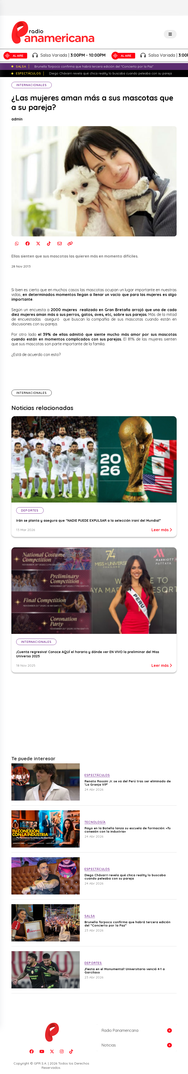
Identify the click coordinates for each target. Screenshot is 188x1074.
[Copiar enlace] (70, 243)
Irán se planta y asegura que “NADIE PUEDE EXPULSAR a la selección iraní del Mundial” (88, 520)
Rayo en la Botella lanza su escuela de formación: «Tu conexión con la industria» (128, 829)
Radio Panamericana (120, 1030)
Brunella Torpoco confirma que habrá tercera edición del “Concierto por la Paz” (127, 923)
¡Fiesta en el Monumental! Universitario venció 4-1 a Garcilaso (125, 970)
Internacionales (31, 85)
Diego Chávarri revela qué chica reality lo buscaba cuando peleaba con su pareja (125, 876)
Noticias (109, 1045)
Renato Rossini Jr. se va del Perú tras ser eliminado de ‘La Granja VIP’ (128, 782)
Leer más (161, 529)
